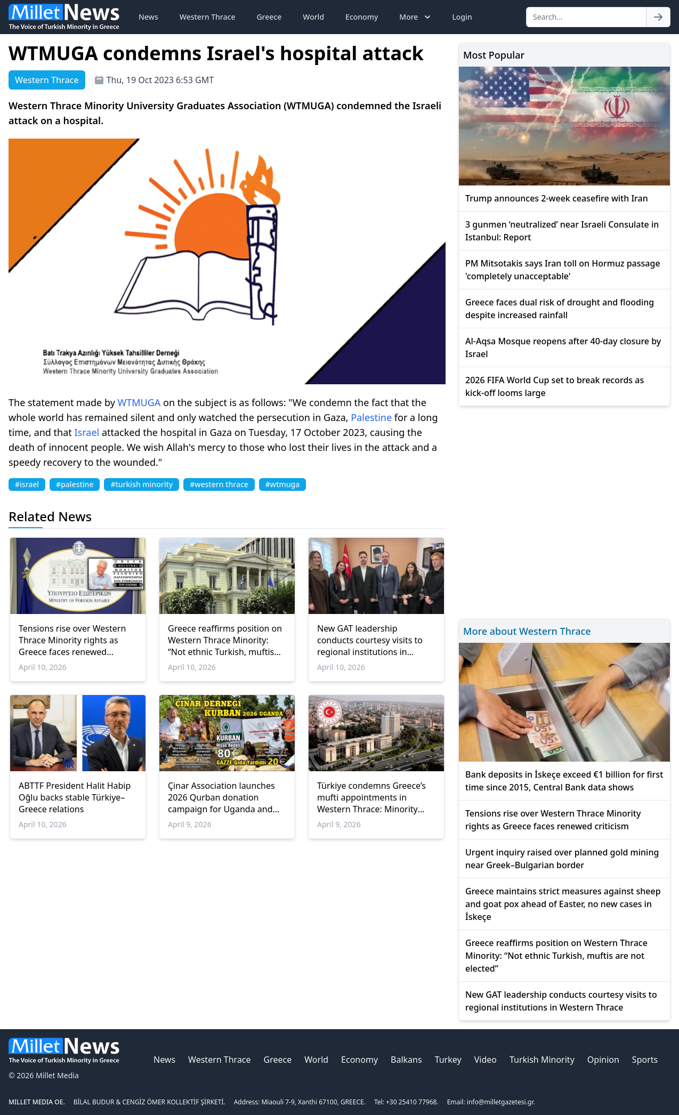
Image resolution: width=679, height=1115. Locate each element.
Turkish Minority (542, 1059)
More (416, 17)
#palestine (74, 484)
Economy (361, 17)
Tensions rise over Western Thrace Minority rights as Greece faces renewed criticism (72, 640)
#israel (27, 484)
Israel (87, 432)
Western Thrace (208, 17)
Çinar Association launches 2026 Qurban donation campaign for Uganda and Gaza (221, 797)
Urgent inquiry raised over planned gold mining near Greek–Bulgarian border (562, 858)
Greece (268, 17)
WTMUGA (139, 402)
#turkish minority (141, 484)
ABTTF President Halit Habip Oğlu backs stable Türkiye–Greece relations (75, 797)
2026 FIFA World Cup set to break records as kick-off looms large (554, 386)
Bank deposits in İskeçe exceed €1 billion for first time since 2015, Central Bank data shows (564, 781)
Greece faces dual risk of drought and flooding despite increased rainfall (559, 308)
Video (485, 1059)
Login (462, 17)
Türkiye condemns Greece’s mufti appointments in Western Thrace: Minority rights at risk (371, 797)
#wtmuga (282, 484)
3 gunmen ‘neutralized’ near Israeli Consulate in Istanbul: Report (562, 231)
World (313, 17)
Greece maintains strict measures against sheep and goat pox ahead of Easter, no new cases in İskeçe (563, 904)
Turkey (448, 1059)
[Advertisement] (564, 511)
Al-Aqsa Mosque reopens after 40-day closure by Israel (563, 347)
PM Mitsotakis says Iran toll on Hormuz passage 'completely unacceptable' (562, 269)
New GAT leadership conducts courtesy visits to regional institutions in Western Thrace (370, 640)
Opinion (603, 1059)
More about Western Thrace (527, 631)
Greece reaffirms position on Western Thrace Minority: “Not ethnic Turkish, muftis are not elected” (225, 640)
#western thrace (219, 484)
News (148, 17)
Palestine (371, 417)
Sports (645, 1059)
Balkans (406, 1059)
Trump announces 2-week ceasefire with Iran (556, 198)
